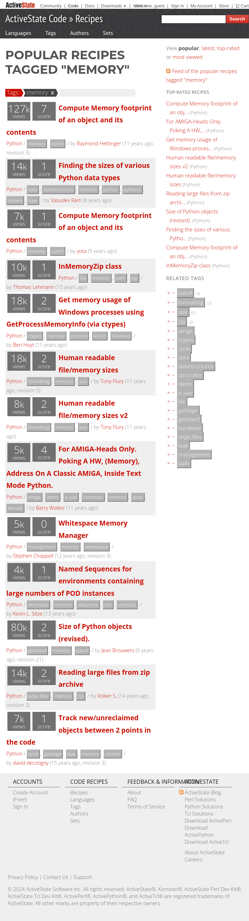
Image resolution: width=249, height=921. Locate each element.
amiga (34, 497)
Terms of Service (146, 806)
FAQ (132, 799)
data (32, 189)
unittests (127, 604)
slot (108, 604)
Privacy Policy (23, 877)
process (79, 336)
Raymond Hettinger (99, 143)
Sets (108, 32)
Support (83, 877)
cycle (33, 754)
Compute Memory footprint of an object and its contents (79, 120)
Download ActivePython (199, 831)
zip (135, 278)
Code (73, 6)
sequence (88, 604)
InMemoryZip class (90, 266)
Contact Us (55, 877)
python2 (132, 189)
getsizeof (37, 650)
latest (208, 47)
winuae (15, 508)
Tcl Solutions (198, 813)
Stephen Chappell (33, 555)
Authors (79, 32)
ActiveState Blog (202, 792)
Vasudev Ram (66, 200)
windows (121, 336)
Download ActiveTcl (206, 841)
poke (138, 497)
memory (36, 92)
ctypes (34, 336)
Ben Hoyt (23, 344)
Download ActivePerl (207, 820)
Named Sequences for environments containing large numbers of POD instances (75, 581)
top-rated (228, 47)
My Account (201, 6)
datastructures (58, 189)
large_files (38, 696)
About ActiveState (204, 852)
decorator (38, 604)
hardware (93, 497)
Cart (245, 6)
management (41, 547)
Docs (90, 6)
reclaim (112, 754)
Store (224, 6)
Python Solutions (203, 806)
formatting (39, 381)
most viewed (187, 56)
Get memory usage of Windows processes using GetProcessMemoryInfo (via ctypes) (75, 312)
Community (51, 6)
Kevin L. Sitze (27, 613)
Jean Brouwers (118, 650)
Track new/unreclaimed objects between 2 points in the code (78, 730)
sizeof (57, 143)
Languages (18, 32)
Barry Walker (50, 507)
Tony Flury (112, 381)
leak (71, 754)
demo (53, 497)
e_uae (71, 497)
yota (81, 251)
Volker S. (107, 695)
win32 (99, 336)
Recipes (89, 18)
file (83, 278)
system (15, 200)
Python (14, 143)
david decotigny (31, 762)
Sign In (177, 6)
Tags (50, 32)
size (83, 381)
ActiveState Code (36, 18)
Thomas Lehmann (33, 287)
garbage (52, 754)
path (121, 278)
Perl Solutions (200, 799)
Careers (193, 859)
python (110, 189)
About (134, 792)
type (33, 200)
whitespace (96, 547)
